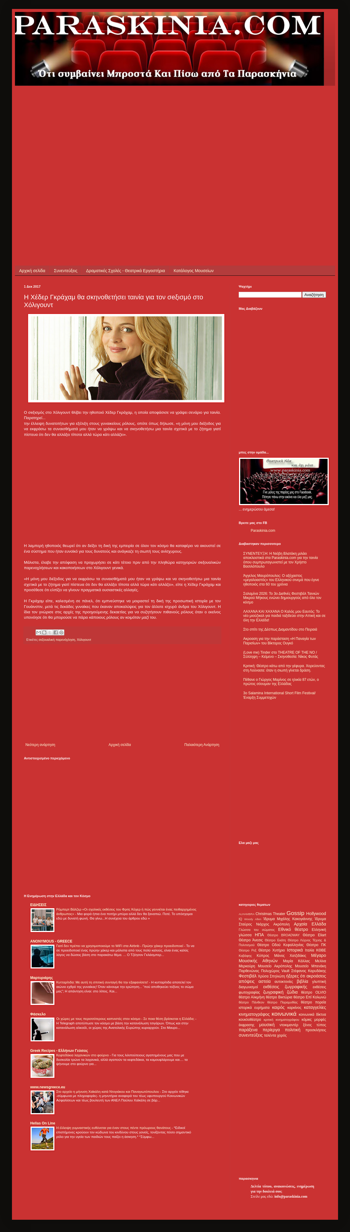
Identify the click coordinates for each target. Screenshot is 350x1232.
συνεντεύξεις (251, 1035)
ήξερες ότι (295, 976)
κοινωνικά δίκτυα (312, 1014)
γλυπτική (319, 982)
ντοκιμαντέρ (289, 1025)
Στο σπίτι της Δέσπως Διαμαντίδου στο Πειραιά (280, 629)
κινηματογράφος (254, 1014)
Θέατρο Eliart (314, 935)
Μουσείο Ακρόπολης (275, 966)
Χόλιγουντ (84, 639)
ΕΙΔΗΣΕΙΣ (38, 905)
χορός (282, 1035)
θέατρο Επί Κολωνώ (309, 997)
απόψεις (247, 981)
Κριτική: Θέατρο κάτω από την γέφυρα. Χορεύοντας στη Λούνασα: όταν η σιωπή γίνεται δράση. (284, 668)
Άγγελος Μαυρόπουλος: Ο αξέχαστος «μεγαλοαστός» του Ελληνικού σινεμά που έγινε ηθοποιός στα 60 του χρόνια (281, 580)
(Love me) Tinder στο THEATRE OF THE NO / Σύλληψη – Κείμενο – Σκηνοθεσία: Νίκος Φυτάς (280, 654)
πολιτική (292, 1029)
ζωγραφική (273, 992)
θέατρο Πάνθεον (251, 1002)
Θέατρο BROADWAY (283, 935)
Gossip (296, 913)
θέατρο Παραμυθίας (282, 1002)
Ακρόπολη (281, 924)
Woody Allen (252, 919)
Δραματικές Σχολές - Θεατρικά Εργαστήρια (125, 270)
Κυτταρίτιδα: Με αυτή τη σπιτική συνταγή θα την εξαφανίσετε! (102, 982)
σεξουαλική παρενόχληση (57, 639)
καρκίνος (294, 1008)
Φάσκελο (38, 1014)
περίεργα (271, 1029)
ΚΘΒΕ (321, 950)
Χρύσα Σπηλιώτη (271, 976)
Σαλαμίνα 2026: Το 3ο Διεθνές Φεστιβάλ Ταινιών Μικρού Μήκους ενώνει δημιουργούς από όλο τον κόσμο (282, 598)
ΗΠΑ (259, 934)
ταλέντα (270, 1035)
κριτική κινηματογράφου (281, 1019)
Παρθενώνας (249, 971)
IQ (240, 919)
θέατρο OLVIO (313, 992)
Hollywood (316, 913)
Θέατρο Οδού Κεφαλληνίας (280, 945)
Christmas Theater (270, 914)
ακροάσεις (316, 976)
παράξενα (248, 1029)
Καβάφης (245, 955)
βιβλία (302, 981)
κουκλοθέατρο (250, 1020)
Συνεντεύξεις (65, 270)
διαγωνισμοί (248, 987)
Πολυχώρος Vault (275, 971)
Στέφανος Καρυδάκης (308, 971)
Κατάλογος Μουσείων (194, 270)
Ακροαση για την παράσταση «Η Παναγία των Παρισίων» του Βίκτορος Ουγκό (279, 641)
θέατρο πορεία (313, 1002)
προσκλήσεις (315, 1030)
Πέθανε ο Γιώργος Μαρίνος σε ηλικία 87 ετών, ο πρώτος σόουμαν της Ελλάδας (281, 682)
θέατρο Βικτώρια (279, 997)
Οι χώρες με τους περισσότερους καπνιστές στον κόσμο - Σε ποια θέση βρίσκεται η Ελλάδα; (125, 1018)
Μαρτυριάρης (41, 978)
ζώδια (292, 992)
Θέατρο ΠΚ (316, 945)
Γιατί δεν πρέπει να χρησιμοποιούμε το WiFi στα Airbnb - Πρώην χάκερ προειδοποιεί (120, 946)
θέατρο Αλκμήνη (252, 997)
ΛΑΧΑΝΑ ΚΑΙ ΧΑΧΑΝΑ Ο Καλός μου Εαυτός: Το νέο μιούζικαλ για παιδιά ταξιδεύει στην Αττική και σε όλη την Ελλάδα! (284, 615)
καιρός (278, 1007)
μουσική (267, 1024)
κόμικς (307, 1020)
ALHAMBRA (247, 914)
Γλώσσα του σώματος (257, 929)
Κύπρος (263, 956)
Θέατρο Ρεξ (247, 950)
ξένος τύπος (314, 1025)
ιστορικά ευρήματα (254, 1008)
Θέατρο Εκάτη (275, 940)
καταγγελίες (315, 1007)
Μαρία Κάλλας (296, 961)
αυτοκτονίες (284, 982)
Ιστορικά (295, 950)
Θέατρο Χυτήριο (271, 950)
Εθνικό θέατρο (293, 929)
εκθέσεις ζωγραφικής (285, 986)
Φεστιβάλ (247, 976)
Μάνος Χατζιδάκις (290, 956)
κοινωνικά (284, 1014)
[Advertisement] (60, 146)
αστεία (264, 981)
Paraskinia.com (263, 530)
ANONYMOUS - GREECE (51, 941)
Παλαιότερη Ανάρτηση (201, 745)
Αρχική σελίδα (32, 270)
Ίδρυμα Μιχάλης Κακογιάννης (287, 919)
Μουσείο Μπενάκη (310, 966)
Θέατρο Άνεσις (251, 940)
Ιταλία (309, 950)
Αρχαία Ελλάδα (310, 924)
